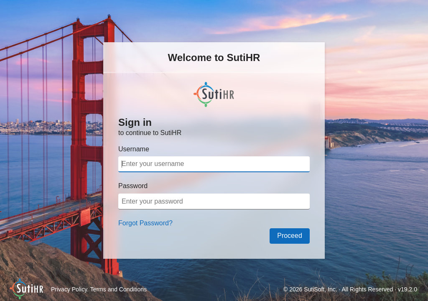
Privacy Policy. (70, 289)
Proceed (289, 235)
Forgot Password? (145, 223)
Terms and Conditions (118, 289)
